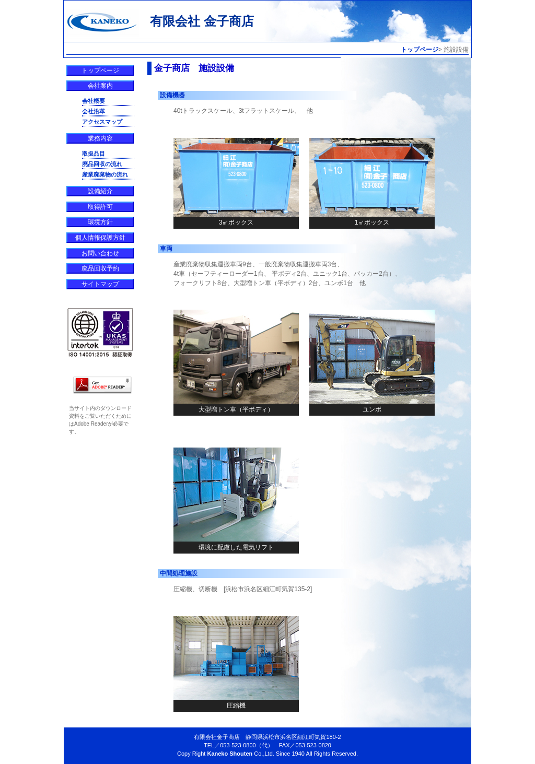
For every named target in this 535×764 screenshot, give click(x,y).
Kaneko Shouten (229, 753)
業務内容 (100, 138)
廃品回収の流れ (102, 164)
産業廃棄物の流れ (105, 174)
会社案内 (100, 85)
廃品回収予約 (100, 268)
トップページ (419, 49)
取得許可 (100, 206)
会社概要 (93, 101)
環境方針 (100, 222)
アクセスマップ (102, 122)
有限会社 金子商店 (202, 21)
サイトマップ (100, 284)
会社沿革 (93, 111)
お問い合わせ (100, 253)
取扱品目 (93, 153)
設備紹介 (100, 191)
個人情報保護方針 (100, 237)
